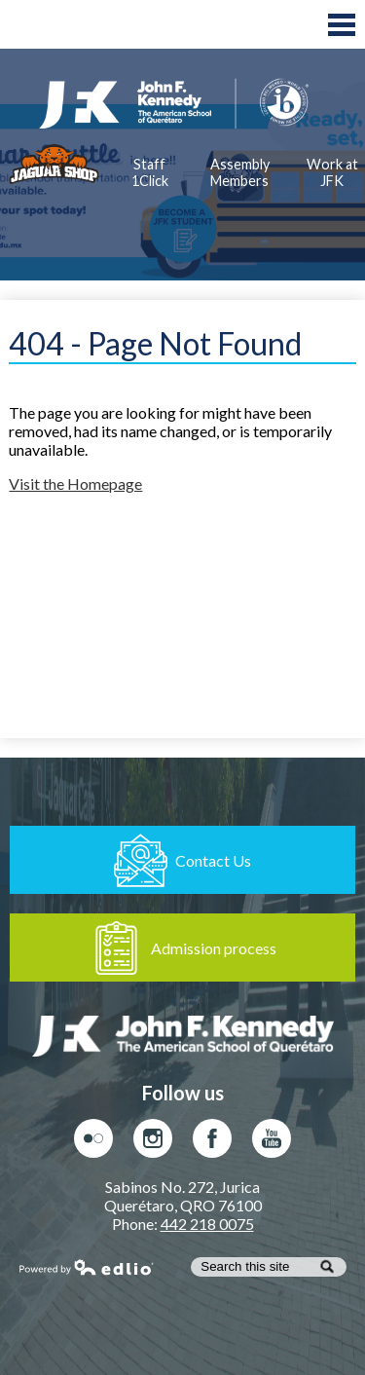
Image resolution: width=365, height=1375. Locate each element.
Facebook (212, 1143)
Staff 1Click (149, 172)
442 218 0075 (207, 1223)
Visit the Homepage (75, 483)
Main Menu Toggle (341, 25)
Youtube (271, 1143)
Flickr (93, 1143)
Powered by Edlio (86, 1267)
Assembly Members (240, 172)
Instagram (152, 1143)
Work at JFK (331, 172)
